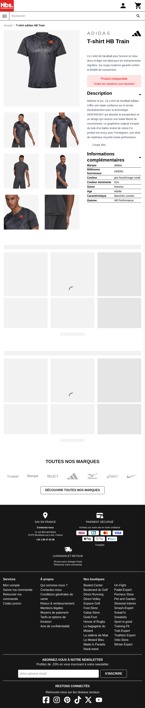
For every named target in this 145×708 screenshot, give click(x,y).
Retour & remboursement (57, 603)
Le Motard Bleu (93, 639)
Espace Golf (91, 603)
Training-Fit (121, 626)
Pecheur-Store (124, 594)
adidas (114, 33)
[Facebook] (46, 700)
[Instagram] (56, 700)
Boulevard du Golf (95, 589)
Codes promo (12, 603)
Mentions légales (51, 608)
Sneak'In (120, 612)
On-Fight (120, 585)
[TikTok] (78, 700)
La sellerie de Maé (95, 635)
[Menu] (4, 16)
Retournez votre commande (68, 564)
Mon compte (11, 585)
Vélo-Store (121, 639)
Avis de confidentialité (54, 626)
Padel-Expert (123, 589)
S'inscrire (113, 673)
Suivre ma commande (17, 589)
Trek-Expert (122, 630)
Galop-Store (91, 612)
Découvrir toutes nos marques (72, 490)
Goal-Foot (90, 617)
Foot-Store (90, 608)
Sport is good (123, 621)
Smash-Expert (123, 608)
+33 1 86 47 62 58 (45, 539)
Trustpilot (99, 545)
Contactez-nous (45, 527)
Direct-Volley (91, 599)
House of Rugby (94, 621)
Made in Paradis (94, 644)
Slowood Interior (125, 603)
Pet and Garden (125, 599)
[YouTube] (99, 700)
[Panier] (138, 5)
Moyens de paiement (54, 612)
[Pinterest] (67, 700)
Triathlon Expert (124, 635)
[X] (88, 700)
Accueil (8, 25)
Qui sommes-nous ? (53, 585)
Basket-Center (93, 585)
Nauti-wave (91, 649)
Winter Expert (123, 644)
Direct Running (93, 594)
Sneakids (120, 617)
